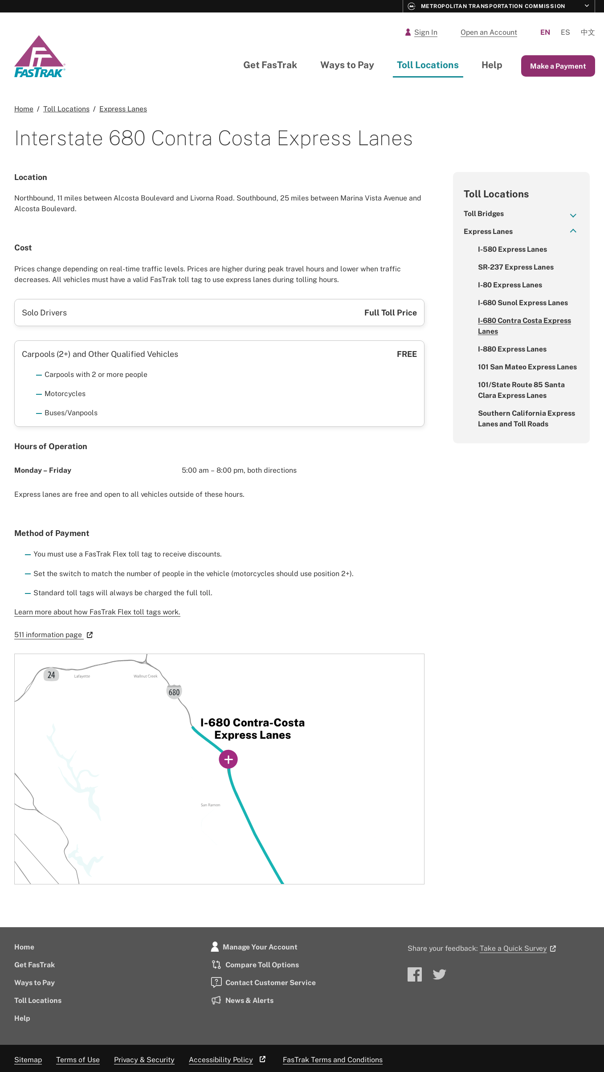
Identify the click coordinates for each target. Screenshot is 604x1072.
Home (24, 946)
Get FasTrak (270, 64)
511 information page (55, 634)
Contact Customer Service (263, 982)
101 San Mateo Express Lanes (527, 366)
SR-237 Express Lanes (516, 266)
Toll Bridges (484, 213)
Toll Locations (428, 64)
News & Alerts (242, 1000)
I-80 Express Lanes (510, 284)
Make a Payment (558, 65)
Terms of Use (78, 1059)
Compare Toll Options (255, 964)
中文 (588, 32)
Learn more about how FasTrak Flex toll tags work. (97, 611)
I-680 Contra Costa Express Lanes (524, 326)
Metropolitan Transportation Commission (487, 6)
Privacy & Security (144, 1059)
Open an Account (489, 32)
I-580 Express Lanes (512, 249)
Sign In (421, 32)
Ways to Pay (347, 64)
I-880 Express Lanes (512, 348)
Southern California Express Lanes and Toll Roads (526, 418)
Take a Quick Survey (519, 948)
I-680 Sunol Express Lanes (523, 302)
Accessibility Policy (229, 1059)
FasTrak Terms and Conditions (333, 1059)
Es (565, 32)
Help (492, 64)
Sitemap (28, 1059)
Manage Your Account (254, 946)
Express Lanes (488, 231)
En (545, 32)
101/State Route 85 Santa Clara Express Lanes (521, 390)
